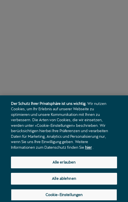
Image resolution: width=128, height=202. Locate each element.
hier (88, 149)
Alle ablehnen (64, 180)
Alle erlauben (64, 164)
